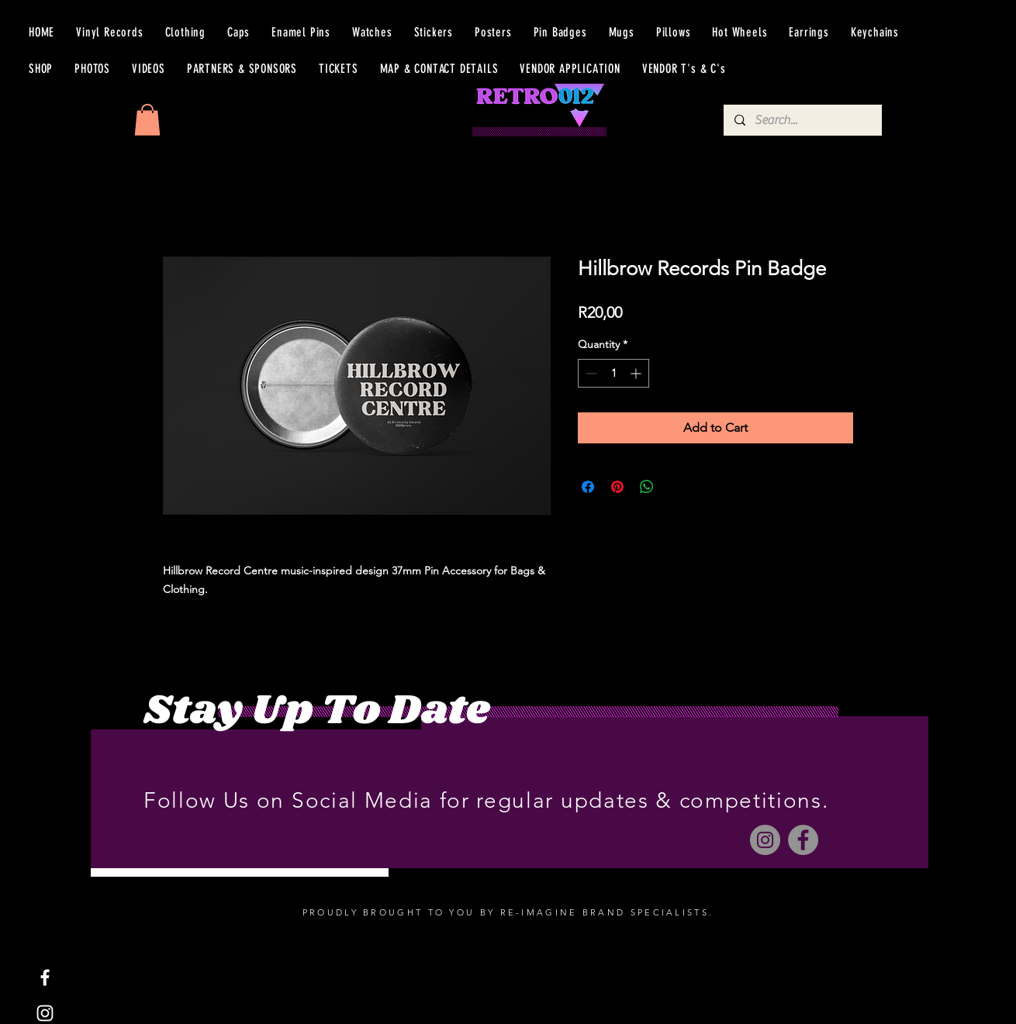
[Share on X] (676, 487)
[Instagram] (765, 840)
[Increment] (637, 373)
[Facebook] (803, 840)
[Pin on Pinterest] (617, 487)
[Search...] (802, 120)
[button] (147, 120)
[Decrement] (590, 373)
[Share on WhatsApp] (647, 487)
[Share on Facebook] (588, 487)
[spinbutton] (613, 373)
